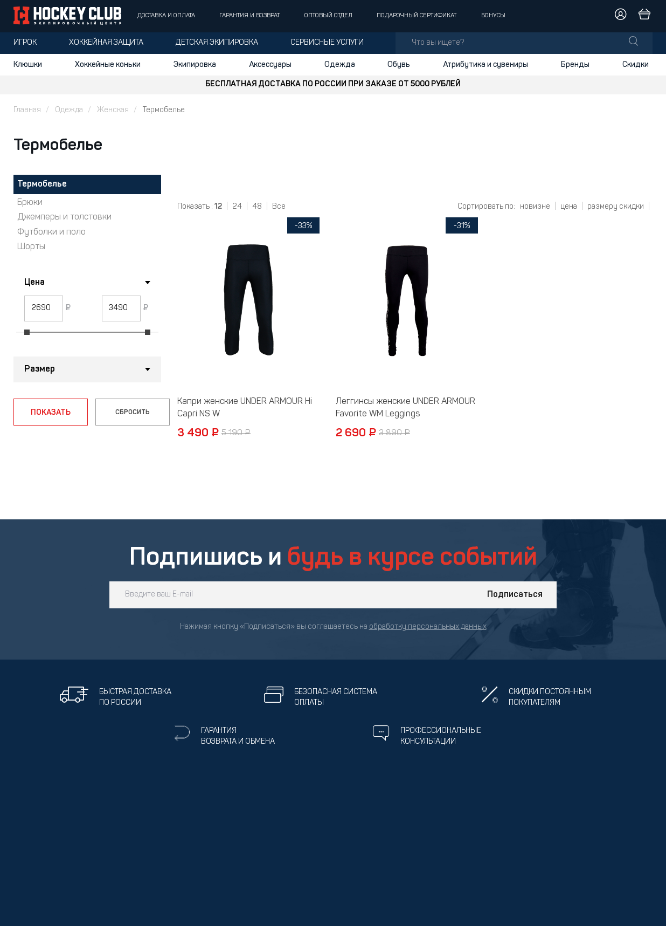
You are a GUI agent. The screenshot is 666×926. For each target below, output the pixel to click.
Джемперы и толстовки (64, 217)
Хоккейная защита (106, 43)
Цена (34, 282)
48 (257, 207)
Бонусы (493, 16)
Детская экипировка (217, 43)
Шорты (31, 247)
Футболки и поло (51, 232)
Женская (113, 110)
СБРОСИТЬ (132, 412)
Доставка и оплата (166, 16)
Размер (39, 369)
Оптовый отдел (328, 16)
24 (237, 207)
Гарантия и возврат (249, 16)
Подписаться (515, 595)
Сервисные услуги (327, 43)
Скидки (635, 64)
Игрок (25, 43)
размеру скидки (615, 207)
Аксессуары (270, 64)
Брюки (30, 202)
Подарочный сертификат (416, 16)
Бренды (575, 64)
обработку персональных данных (428, 627)
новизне (535, 207)
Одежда (339, 64)
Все (279, 207)
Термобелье (42, 184)
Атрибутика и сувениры (485, 64)
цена (568, 207)
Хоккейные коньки (108, 64)
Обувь (398, 64)
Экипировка (195, 64)
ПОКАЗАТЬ (51, 412)
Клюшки (27, 64)
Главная (27, 110)
